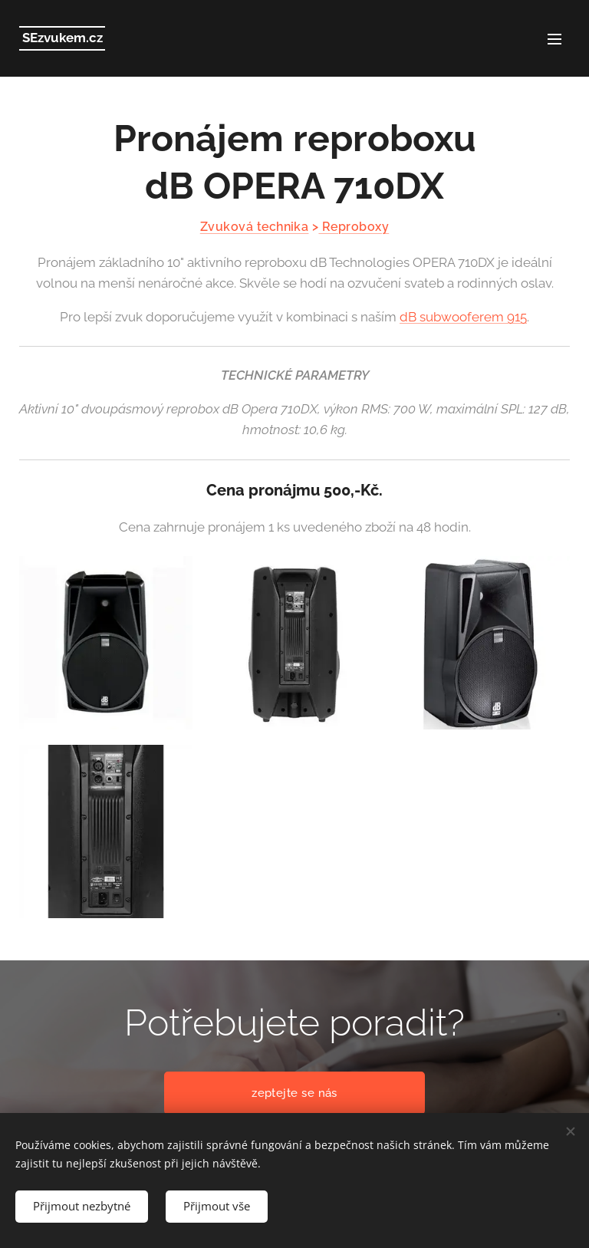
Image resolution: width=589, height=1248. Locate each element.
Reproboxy (353, 226)
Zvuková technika (254, 226)
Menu (554, 39)
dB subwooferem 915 (463, 316)
